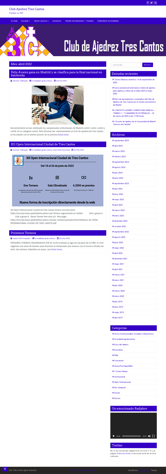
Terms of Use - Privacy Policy (83, 470)
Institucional (119, 377)
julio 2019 (118, 301)
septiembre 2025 (121, 140)
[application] (133, 426)
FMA (116, 355)
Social (117, 393)
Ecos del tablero (121, 344)
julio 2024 (118, 173)
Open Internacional (61, 150)
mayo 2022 (119, 248)
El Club (14, 20)
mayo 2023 (119, 199)
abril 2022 (118, 253)
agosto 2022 (119, 237)
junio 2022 (118, 242)
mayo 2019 (119, 312)
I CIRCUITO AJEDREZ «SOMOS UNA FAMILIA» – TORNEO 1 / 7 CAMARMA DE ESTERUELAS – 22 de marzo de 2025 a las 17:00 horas (134, 113)
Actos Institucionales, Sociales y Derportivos (134, 334)
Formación (119, 360)
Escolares (118, 350)
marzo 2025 (119, 151)
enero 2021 (119, 280)
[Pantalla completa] (153, 436)
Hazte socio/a (40, 20)
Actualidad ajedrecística (42, 81)
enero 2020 (119, 296)
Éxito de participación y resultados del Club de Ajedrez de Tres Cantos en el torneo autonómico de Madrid (134, 102)
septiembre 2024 (121, 162)
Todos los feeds (123, 453)
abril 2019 (118, 318)
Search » (147, 65)
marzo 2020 (119, 291)
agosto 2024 (119, 167)
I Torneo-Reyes (121, 371)
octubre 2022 (120, 226)
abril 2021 (118, 269)
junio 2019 (118, 307)
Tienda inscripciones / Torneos (79, 20)
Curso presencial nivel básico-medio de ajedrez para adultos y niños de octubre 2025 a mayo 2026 (134, 91)
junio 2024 (118, 178)
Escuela (24, 20)
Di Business (144, 470)
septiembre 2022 (121, 232)
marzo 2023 (119, 210)
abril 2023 (118, 205)
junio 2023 (118, 194)
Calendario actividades (108, 20)
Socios (117, 398)
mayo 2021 (119, 264)
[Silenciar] (149, 436)
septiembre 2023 (121, 183)
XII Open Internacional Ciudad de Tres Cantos (43, 144)
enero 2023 (119, 216)
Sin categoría (120, 387)
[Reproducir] (113, 436)
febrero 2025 (120, 156)
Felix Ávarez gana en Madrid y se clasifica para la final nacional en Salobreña (56, 74)
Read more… (64, 134)
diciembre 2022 (120, 221)
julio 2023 (118, 189)
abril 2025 (118, 146)
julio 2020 (118, 285)
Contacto (57, 20)
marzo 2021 (119, 275)
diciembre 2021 (120, 259)
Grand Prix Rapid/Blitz (123, 366)
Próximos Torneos (23, 233)
